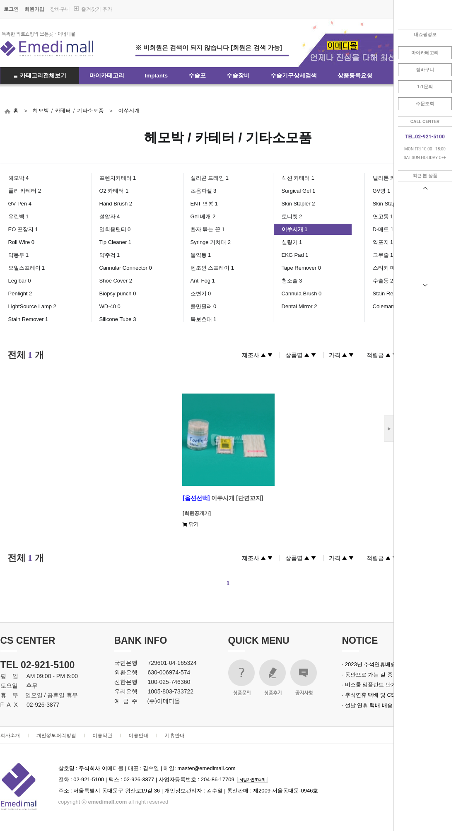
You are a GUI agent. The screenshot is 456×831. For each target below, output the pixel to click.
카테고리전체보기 (43, 75)
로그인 (11, 9)
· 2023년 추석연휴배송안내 (374, 664)
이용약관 (102, 735)
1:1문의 (425, 86)
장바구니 (60, 9)
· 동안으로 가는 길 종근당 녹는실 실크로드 (393, 675)
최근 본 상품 (425, 176)
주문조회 (425, 103)
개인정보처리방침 (56, 735)
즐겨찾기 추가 (96, 9)
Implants (156, 75)
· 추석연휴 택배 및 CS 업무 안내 (380, 695)
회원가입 (34, 9)
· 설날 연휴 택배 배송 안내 (373, 705)
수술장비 (238, 75)
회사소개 (10, 735)
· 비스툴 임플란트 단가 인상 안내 (381, 684)
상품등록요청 (355, 75)
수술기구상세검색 (293, 75)
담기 (191, 523)
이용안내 (139, 735)
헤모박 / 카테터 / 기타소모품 (68, 110)
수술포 (197, 75)
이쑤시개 (129, 110)
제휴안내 (175, 735)
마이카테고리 (106, 75)
